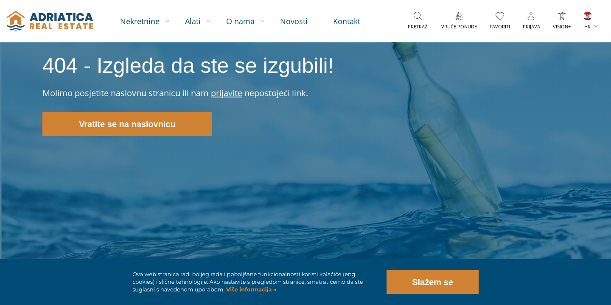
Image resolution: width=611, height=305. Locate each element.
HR (587, 26)
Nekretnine (140, 21)
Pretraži (418, 26)
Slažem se (432, 282)
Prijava (531, 26)
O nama (240, 21)
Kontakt (346, 21)
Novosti (294, 21)
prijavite (226, 93)
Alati (193, 21)
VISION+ (562, 26)
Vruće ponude (459, 26)
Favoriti (500, 26)
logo (49, 21)
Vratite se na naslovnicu (127, 124)
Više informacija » (250, 289)
